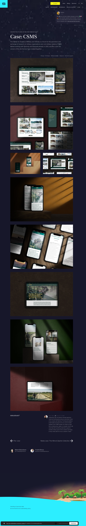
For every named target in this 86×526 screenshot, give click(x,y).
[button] (57, 16)
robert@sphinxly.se (21, 451)
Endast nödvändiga (63, 523)
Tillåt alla (73, 523)
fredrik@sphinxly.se (44, 451)
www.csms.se (14, 415)
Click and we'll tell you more (73, 21)
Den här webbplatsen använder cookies (15, 523)
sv (79, 3)
